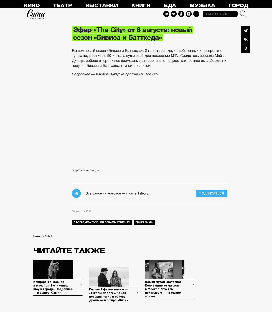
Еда (170, 5)
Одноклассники (245, 48)
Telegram (166, 14)
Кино (32, 5)
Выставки (101, 5)
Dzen (189, 14)
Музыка (202, 5)
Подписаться (211, 193)
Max (196, 14)
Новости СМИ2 (42, 236)
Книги (140, 5)
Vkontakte (174, 14)
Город (238, 5)
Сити (36, 14)
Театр (62, 5)
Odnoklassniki (181, 14)
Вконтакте (245, 39)
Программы (144, 222)
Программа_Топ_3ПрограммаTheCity (102, 222)
